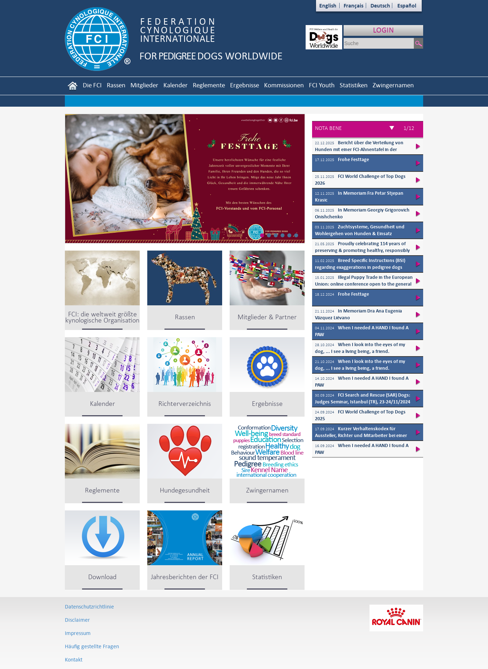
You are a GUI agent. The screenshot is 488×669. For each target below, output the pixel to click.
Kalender (175, 85)
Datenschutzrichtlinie (89, 606)
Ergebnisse (244, 85)
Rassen (116, 85)
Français (353, 5)
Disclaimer (77, 619)
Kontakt (73, 659)
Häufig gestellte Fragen (92, 646)
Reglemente (209, 85)
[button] (262, 235)
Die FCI (92, 85)
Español (406, 5)
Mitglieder (144, 85)
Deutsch (380, 5)
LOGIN (383, 30)
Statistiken (354, 85)
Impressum (78, 633)
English (327, 5)
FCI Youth (322, 85)
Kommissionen (284, 85)
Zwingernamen (393, 85)
